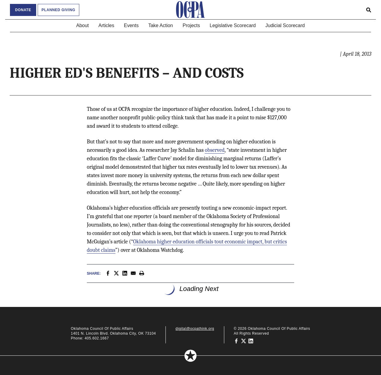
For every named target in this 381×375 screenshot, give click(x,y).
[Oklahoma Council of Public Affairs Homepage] (190, 9)
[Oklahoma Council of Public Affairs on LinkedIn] (250, 341)
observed (215, 150)
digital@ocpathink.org (194, 329)
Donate (23, 10)
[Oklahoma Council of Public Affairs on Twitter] (243, 341)
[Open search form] (368, 9)
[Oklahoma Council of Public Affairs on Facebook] (236, 341)
